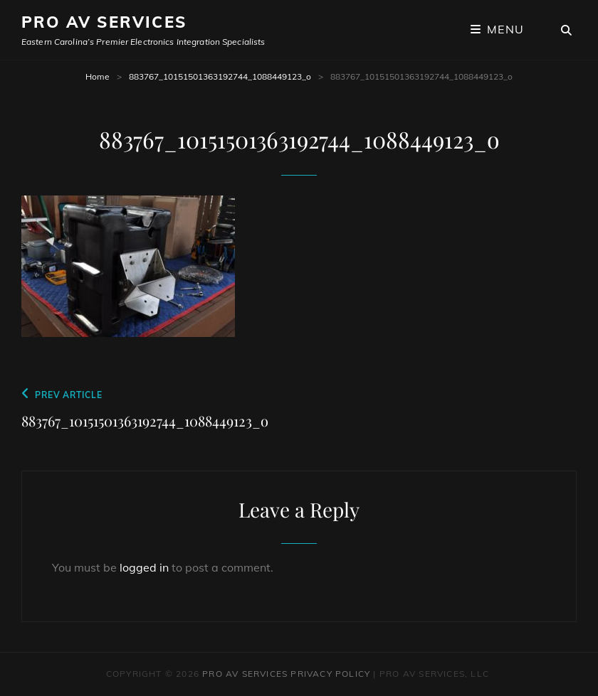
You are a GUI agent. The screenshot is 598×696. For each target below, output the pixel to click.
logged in (144, 567)
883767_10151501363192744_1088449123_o (220, 76)
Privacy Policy (330, 673)
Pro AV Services (104, 22)
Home (97, 76)
